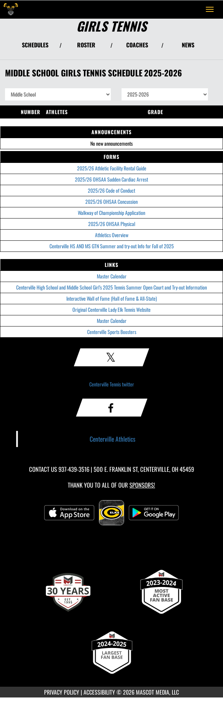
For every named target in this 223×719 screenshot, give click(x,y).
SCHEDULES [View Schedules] (35, 44)
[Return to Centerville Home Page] (11, 9)
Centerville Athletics (113, 438)
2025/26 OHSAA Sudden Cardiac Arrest (111, 179)
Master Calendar (112, 276)
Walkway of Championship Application (111, 212)
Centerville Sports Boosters (111, 331)
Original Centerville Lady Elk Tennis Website (111, 309)
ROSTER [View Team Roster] (86, 44)
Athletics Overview (111, 235)
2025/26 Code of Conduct (111, 190)
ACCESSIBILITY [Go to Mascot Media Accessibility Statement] (99, 692)
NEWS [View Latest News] (188, 44)
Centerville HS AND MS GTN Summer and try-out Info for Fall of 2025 (111, 246)
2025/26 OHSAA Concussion (111, 201)
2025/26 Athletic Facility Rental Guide (111, 168)
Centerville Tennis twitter (111, 384)
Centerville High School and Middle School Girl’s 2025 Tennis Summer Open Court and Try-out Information (111, 287)
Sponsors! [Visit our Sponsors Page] (142, 484)
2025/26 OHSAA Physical (111, 223)
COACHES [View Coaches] (137, 44)
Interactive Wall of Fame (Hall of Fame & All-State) (111, 298)
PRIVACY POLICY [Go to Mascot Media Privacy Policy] (61, 692)
